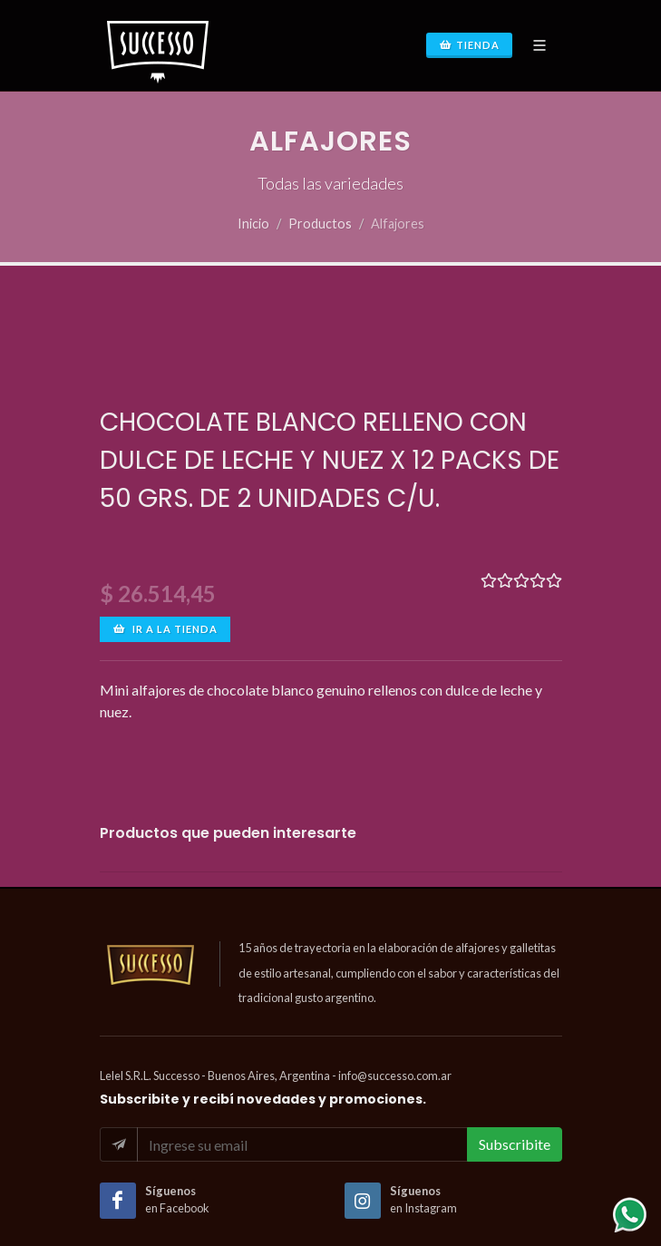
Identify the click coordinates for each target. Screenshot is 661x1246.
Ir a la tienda (165, 629)
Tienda (469, 45)
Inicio (253, 223)
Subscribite (514, 1144)
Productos (320, 223)
